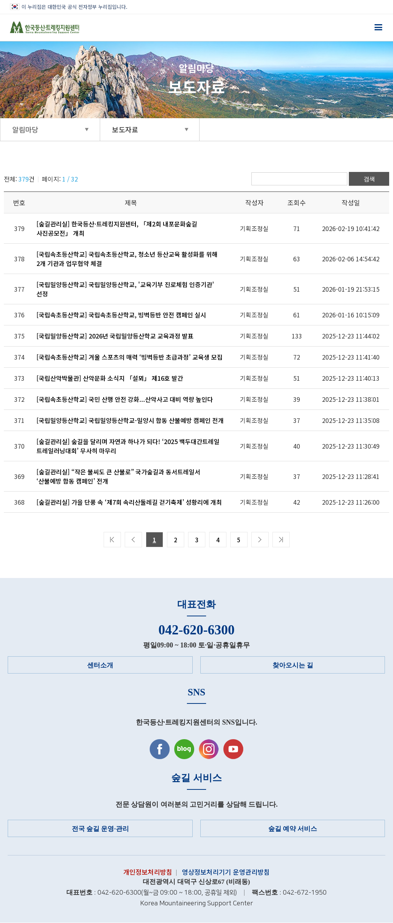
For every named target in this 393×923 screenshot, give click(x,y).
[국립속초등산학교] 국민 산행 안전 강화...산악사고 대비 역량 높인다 (124, 399)
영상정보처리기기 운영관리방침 (226, 872)
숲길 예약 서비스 (292, 828)
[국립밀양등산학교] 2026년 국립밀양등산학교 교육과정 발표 (114, 335)
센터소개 (100, 665)
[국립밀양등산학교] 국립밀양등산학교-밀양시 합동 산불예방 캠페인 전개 (130, 420)
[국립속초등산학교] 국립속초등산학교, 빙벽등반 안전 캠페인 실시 (121, 314)
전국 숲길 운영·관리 (100, 828)
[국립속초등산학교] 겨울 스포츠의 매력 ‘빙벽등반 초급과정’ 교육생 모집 (129, 357)
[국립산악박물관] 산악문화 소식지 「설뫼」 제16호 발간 (109, 378)
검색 (369, 178)
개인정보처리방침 (147, 872)
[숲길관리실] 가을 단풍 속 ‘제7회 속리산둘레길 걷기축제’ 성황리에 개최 (129, 502)
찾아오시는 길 (292, 665)
